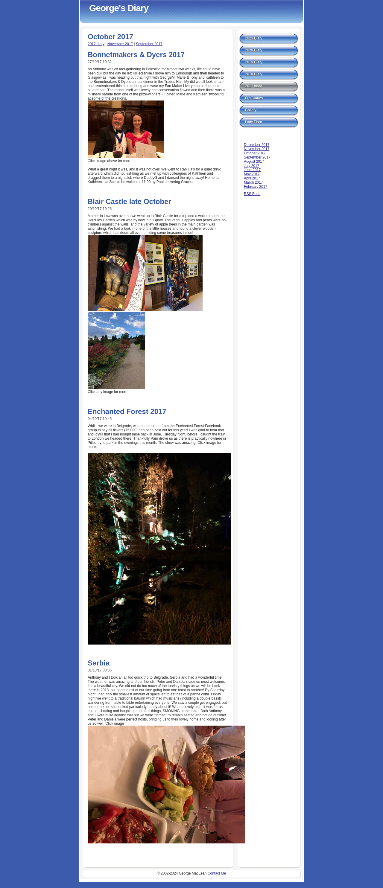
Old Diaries (254, 98)
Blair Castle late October (129, 201)
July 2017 (251, 166)
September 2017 (149, 44)
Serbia (99, 663)
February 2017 (255, 187)
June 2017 (252, 170)
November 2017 (120, 44)
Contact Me (217, 873)
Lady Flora (253, 122)
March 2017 (253, 182)
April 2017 (252, 178)
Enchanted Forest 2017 (127, 411)
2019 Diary (253, 62)
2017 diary (96, 44)
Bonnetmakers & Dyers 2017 (136, 55)
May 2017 (252, 174)
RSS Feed (252, 194)
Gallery (250, 110)
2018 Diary (253, 74)
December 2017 (256, 145)
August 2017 (254, 161)
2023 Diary (253, 38)
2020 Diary (253, 50)
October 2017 (255, 153)
